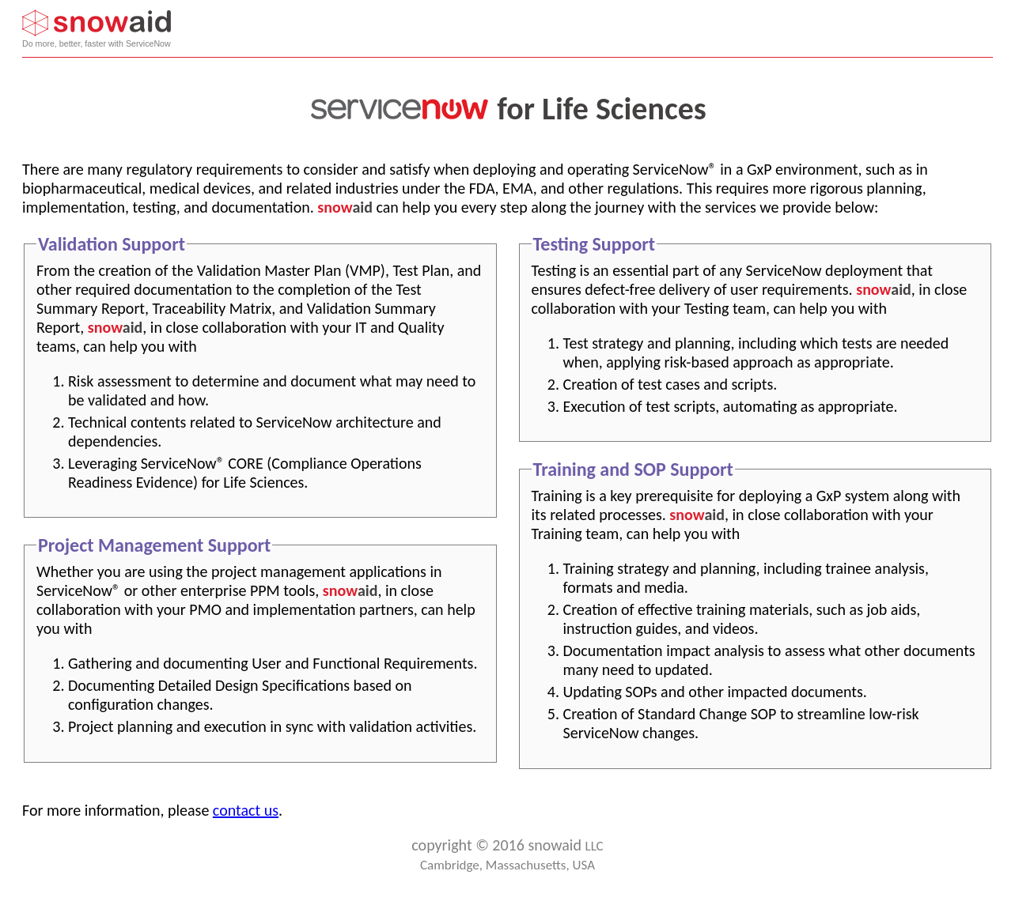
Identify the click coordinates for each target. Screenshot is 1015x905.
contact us (245, 810)
